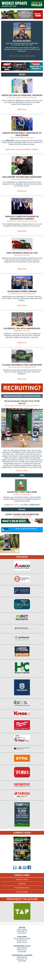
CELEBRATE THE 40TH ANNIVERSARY (22, 328)
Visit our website (22, 892)
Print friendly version (22, 888)
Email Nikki (22, 952)
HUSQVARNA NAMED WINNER (21, 291)
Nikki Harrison (15, 505)
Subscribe (22, 884)
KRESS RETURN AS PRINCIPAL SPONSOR (22, 95)
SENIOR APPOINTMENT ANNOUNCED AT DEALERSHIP (22, 134)
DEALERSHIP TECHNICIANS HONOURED (22, 177)
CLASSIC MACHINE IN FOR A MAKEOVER (22, 365)
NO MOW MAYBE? (22, 41)
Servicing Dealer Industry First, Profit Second (22, 402)
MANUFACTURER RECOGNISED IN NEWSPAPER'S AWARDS (22, 217)
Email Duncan (22, 942)
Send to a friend (22, 879)
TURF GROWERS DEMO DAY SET (22, 253)
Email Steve (22, 933)
